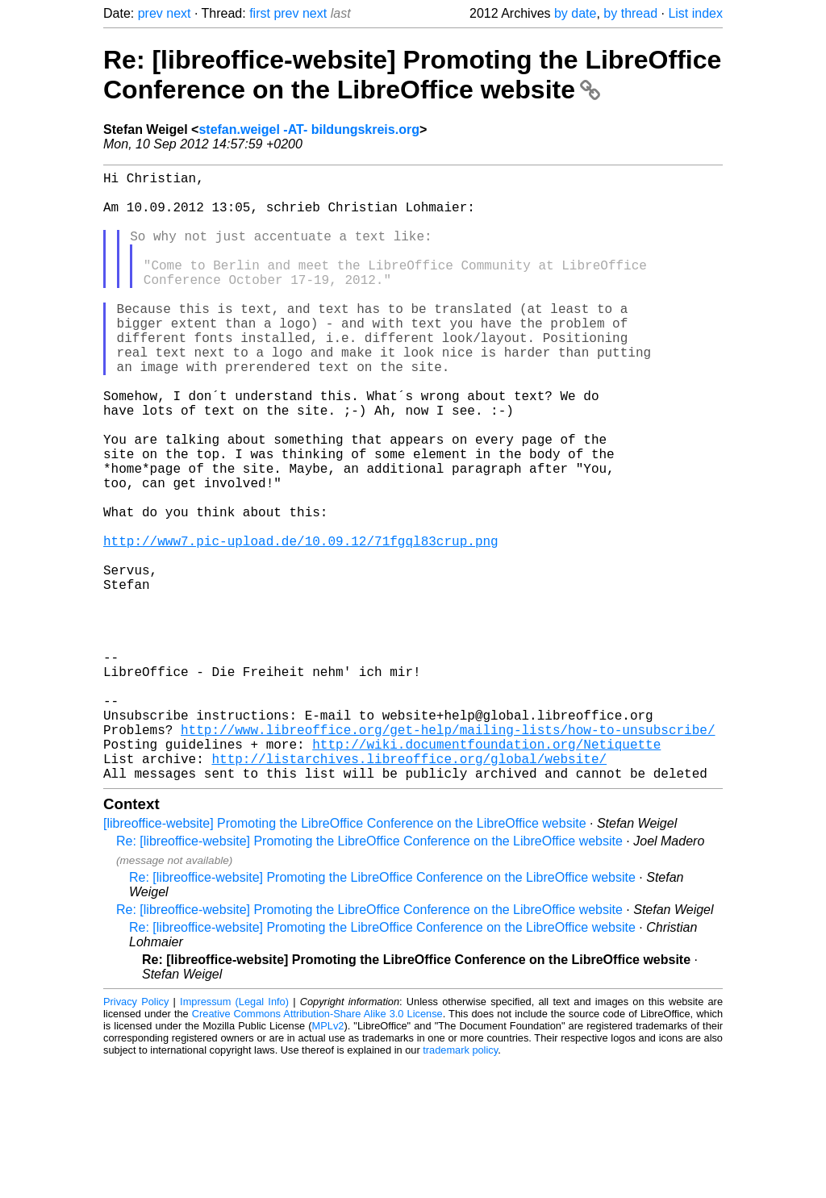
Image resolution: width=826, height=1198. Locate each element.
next (178, 13)
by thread (630, 13)
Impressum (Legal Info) (234, 1137)
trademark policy (460, 1185)
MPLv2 (328, 1161)
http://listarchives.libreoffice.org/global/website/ (409, 891)
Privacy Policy (136, 1137)
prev (150, 13)
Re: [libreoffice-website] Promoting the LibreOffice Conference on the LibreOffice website (412, 74)
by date (575, 13)
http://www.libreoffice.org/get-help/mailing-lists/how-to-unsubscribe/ (448, 855)
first (259, 13)
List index (695, 13)
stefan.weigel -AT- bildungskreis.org (308, 129)
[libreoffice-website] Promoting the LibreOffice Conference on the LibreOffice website (344, 959)
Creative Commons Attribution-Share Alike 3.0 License (317, 1149)
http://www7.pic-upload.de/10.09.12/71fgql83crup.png (301, 624)
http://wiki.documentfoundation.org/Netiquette (486, 873)
